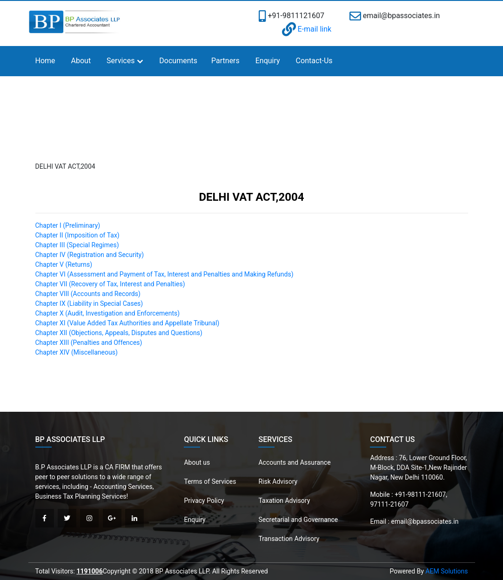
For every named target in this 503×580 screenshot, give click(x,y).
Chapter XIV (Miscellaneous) (76, 352)
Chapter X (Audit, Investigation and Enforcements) (107, 313)
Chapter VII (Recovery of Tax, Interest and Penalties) (110, 284)
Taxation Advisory (284, 500)
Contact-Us (314, 60)
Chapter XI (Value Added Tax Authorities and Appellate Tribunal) (127, 323)
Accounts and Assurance (294, 462)
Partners (225, 60)
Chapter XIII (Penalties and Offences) (88, 342)
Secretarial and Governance (298, 519)
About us (197, 462)
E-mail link (307, 29)
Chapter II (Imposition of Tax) (77, 235)
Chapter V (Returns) (64, 264)
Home (45, 60)
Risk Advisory (277, 481)
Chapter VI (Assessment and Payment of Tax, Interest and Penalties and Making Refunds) (164, 274)
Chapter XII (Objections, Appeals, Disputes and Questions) (118, 332)
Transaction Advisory (288, 538)
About (81, 60)
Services (120, 60)
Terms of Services (210, 481)
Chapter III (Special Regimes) (77, 245)
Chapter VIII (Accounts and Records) (88, 293)
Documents (178, 60)
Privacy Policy (204, 500)
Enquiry (267, 60)
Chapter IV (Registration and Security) (89, 254)
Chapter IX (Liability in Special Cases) (89, 303)
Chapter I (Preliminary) (68, 225)
